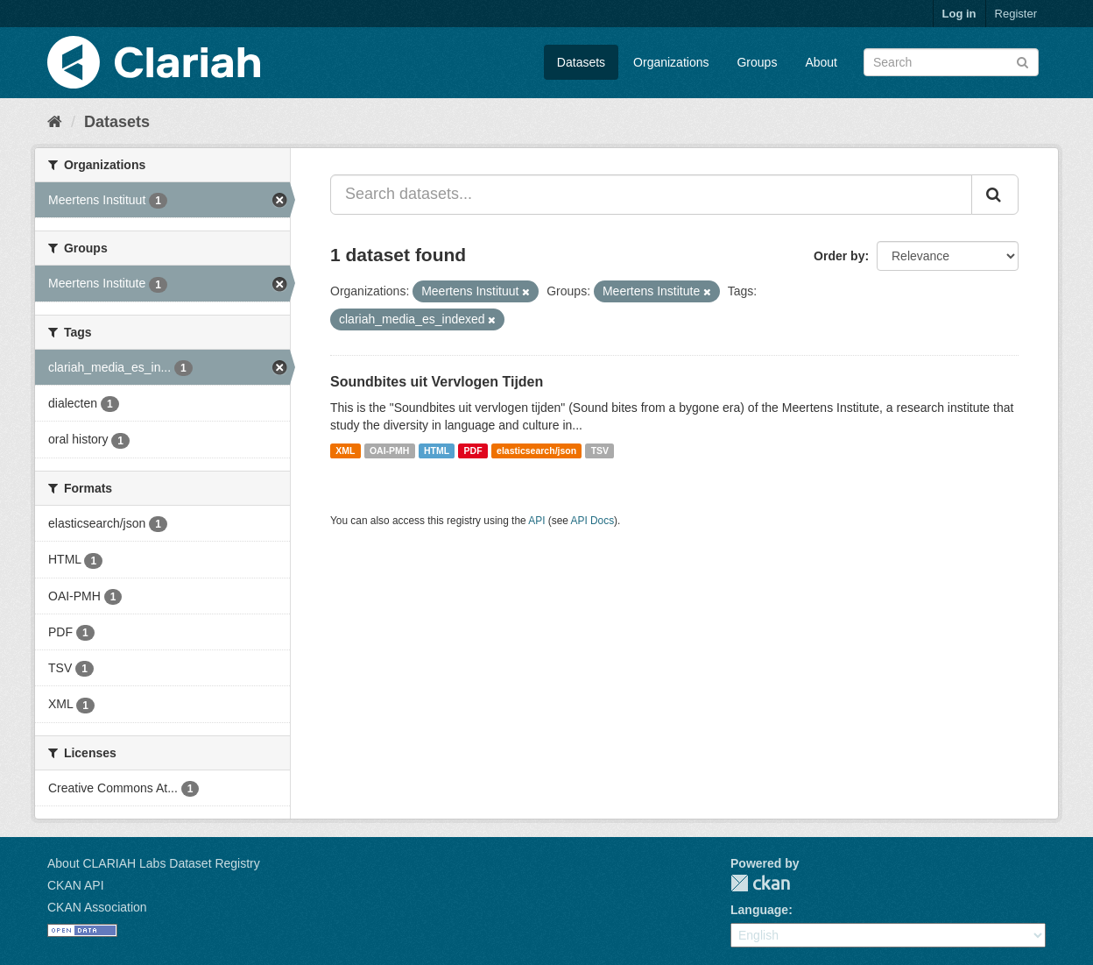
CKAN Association (97, 907)
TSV (600, 450)
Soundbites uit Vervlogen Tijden (436, 381)
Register (1016, 13)
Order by (839, 256)
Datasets (581, 62)
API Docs (593, 520)
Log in (959, 13)
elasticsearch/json (536, 450)
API (536, 520)
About (821, 62)
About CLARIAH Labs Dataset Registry (153, 863)
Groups (757, 62)
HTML (436, 450)
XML (345, 450)
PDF (473, 450)
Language (759, 910)
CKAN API (75, 885)
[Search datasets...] (651, 194)
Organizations (671, 62)
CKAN (760, 883)
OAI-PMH (390, 450)
